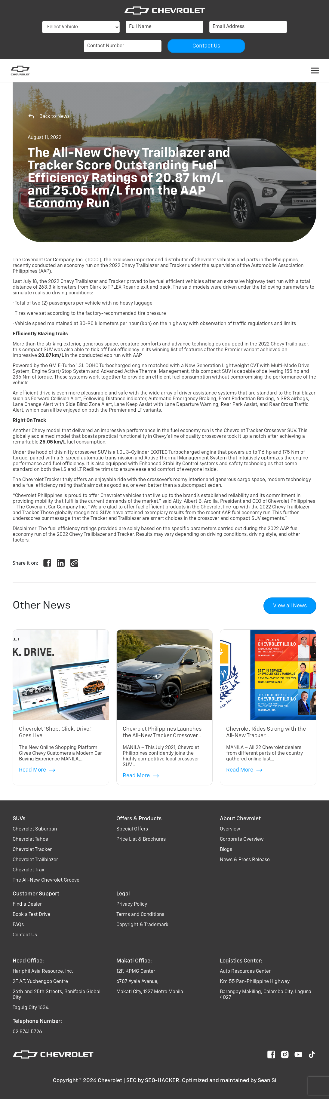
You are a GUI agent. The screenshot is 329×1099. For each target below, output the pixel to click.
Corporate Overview (242, 839)
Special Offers (132, 829)
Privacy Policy (131, 904)
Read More (37, 770)
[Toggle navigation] (314, 70)
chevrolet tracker (32, 849)
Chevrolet (110, 1080)
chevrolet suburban (35, 829)
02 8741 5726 (27, 1032)
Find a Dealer (27, 904)
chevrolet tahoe (30, 839)
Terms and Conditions (140, 914)
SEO (131, 1080)
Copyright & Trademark (142, 924)
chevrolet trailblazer (35, 860)
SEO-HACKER (162, 1080)
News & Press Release (245, 860)
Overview (230, 829)
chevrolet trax (28, 870)
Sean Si (267, 1080)
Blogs (226, 849)
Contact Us (25, 935)
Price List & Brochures (141, 839)
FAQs (18, 924)
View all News (290, 606)
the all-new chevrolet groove (46, 880)
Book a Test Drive (31, 914)
